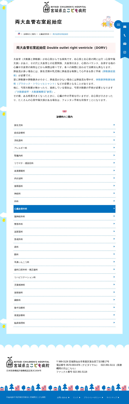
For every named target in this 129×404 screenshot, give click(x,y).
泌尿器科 (18, 231)
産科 (16, 247)
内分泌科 (18, 178)
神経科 (17, 193)
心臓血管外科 (20, 209)
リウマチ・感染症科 (23, 163)
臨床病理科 (19, 323)
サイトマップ (112, 397)
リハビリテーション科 (25, 277)
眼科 (16, 254)
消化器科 (18, 140)
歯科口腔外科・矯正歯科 (26, 269)
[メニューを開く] (118, 24)
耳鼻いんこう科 (21, 262)
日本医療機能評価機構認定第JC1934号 (23, 370)
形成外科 (18, 239)
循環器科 (18, 186)
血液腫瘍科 (19, 171)
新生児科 (18, 125)
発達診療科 (19, 315)
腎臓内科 (18, 155)
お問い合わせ (62, 397)
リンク (75, 397)
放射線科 (18, 292)
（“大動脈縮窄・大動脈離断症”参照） (34, 92)
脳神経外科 (19, 216)
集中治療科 (19, 307)
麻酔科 (17, 300)
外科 (16, 201)
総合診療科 (19, 132)
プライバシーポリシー (92, 397)
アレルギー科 (20, 148)
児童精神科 (19, 285)
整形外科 (18, 224)
